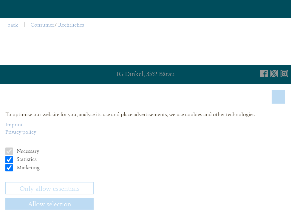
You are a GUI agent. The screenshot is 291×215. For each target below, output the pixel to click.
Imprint (14, 125)
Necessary (27, 151)
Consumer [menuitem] (42, 25)
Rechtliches (71, 25)
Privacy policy (20, 132)
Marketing (28, 168)
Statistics (26, 159)
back (12, 25)
